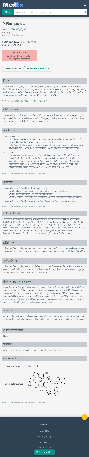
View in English (44, 452)
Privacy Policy (44, 436)
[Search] (85, 12)
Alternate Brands (12, 69)
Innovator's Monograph (38, 69)
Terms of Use (44, 447)
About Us (44, 431)
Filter (8, 12)
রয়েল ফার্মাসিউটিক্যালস (12, 35)
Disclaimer (44, 442)
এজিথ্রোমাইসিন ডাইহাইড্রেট (14, 29)
